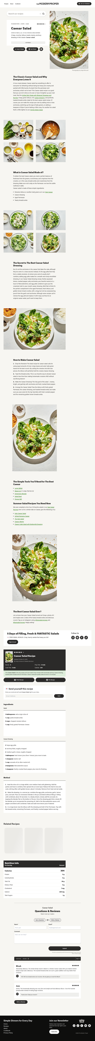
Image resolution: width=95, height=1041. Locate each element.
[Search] (26, 13)
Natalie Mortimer (36, 32)
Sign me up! (12, 642)
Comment (17, 931)
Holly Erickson (27, 32)
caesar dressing (40, 98)
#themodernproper (19, 622)
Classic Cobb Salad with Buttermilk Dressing (29, 524)
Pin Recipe (51, 680)
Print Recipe (19, 680)
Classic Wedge (19, 522)
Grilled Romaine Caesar (22, 516)
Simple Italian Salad (36, 110)
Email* (50, 924)
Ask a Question (40, 920)
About (11, 4)
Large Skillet (18, 488)
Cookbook (17, 4)
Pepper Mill (18, 499)
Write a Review (55, 920)
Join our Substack (84, 3)
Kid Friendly (28, 42)
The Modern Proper (15, 24)
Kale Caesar (49, 192)
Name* (16, 924)
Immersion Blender (21, 494)
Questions (18, 958)
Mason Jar (18, 491)
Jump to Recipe (19, 49)
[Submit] (43, 14)
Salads (27, 24)
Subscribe (54, 1032)
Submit (65, 948)
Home (5, 1024)
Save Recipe (32, 49)
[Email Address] (29, 696)
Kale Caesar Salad (20, 513)
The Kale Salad (19, 519)
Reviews (26, 958)
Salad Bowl (18, 496)
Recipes (6, 4)
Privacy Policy (76, 952)
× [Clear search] (40, 13)
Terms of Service (75, 953)
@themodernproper (41, 620)
